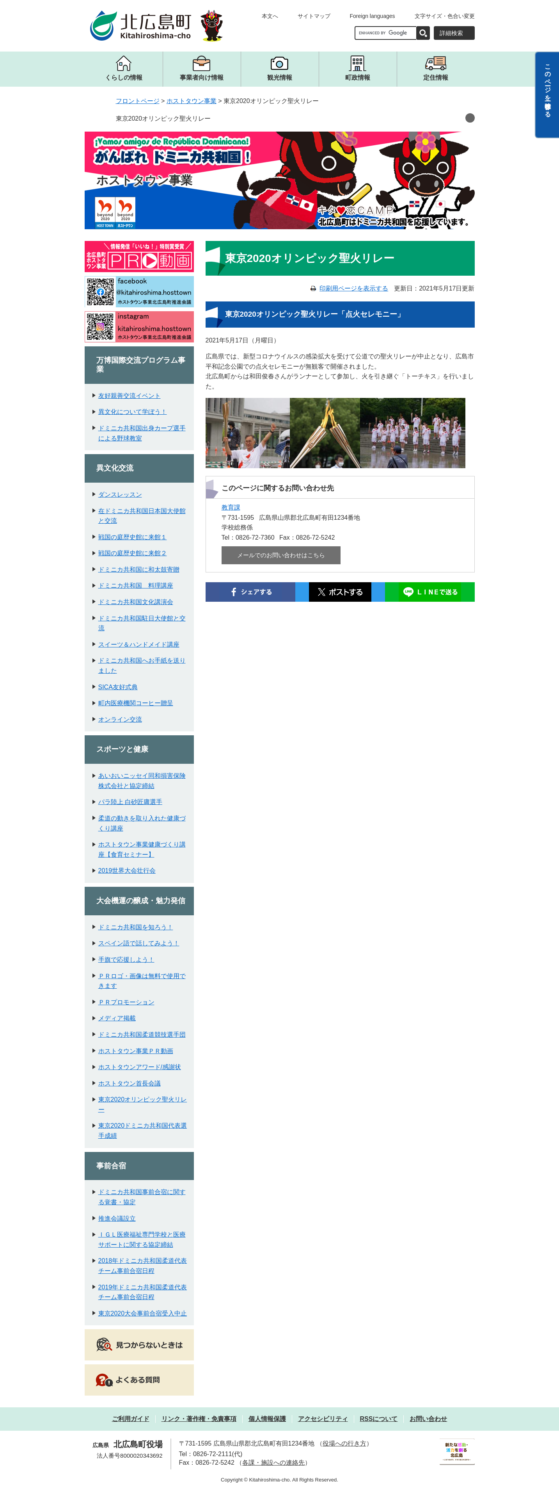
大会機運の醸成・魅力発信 (140, 901)
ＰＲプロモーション (126, 1002)
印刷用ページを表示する (353, 288)
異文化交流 (114, 468)
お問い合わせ (428, 1419)
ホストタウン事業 (192, 101)
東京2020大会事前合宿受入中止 (142, 1313)
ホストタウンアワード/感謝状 (139, 1067)
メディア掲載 (117, 1018)
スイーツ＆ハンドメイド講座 (138, 644)
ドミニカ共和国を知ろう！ (135, 927)
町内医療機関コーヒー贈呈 (135, 703)
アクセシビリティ (323, 1419)
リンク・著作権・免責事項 (198, 1419)
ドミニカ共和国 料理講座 (135, 585)
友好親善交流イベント (129, 395)
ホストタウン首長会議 (129, 1083)
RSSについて (379, 1419)
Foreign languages (372, 16)
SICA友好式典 (118, 687)
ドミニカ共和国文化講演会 (135, 602)
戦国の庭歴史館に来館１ (132, 537)
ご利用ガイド (130, 1419)
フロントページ (138, 101)
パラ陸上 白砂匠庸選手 (130, 802)
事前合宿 (111, 1166)
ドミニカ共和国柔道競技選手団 (142, 1034)
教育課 (231, 507)
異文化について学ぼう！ (132, 411)
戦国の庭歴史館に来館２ (132, 553)
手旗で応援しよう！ (126, 959)
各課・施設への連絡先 (273, 1462)
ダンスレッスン (120, 494)
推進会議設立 (117, 1218)
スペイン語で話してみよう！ (138, 943)
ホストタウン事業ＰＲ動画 (135, 1051)
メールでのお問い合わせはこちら (281, 555)
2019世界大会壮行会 (127, 870)
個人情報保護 (267, 1419)
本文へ (270, 16)
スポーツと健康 (122, 749)
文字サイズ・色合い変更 (445, 16)
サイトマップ (314, 16)
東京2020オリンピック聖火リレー (163, 118)
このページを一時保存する (548, 87)
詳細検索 (451, 33)
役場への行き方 (344, 1443)
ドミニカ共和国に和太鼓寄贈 (138, 569)
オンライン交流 (120, 719)
